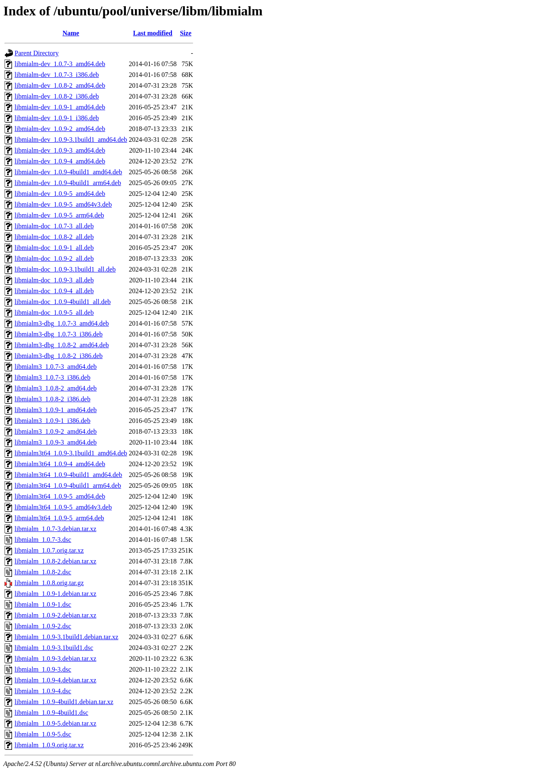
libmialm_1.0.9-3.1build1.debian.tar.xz (66, 636)
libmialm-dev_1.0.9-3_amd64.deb (60, 150)
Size (185, 33)
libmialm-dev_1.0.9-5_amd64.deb (60, 193)
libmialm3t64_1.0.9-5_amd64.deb (60, 496)
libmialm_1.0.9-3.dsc (43, 669)
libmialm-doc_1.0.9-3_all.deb (54, 280)
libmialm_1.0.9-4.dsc (43, 690)
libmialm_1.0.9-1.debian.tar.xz (55, 593)
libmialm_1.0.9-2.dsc (43, 626)
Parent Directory (37, 53)
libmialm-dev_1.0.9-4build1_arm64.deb (68, 182)
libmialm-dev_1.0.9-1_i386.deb (57, 117)
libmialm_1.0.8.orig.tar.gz (49, 582)
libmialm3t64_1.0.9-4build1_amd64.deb (68, 474)
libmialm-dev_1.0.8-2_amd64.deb (60, 85)
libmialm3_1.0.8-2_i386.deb (53, 399)
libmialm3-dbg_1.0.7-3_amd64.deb (62, 323)
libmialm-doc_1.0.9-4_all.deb (54, 290)
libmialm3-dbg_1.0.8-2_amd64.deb (62, 344)
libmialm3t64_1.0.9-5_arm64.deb (59, 517)
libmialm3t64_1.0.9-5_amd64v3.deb (63, 507)
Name (71, 33)
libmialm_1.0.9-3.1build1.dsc (54, 647)
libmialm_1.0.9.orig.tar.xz (49, 745)
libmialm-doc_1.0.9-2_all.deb (54, 258)
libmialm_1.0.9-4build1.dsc (51, 712)
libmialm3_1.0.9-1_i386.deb (53, 420)
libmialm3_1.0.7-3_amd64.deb (56, 366)
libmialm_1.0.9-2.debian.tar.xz (55, 615)
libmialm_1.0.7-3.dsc (43, 539)
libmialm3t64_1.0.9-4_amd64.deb (60, 463)
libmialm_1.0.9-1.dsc (43, 604)
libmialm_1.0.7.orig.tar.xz (49, 550)
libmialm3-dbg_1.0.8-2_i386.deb (59, 355)
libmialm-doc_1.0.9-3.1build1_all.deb (65, 269)
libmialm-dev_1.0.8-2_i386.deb (57, 96)
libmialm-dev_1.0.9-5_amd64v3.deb (63, 204)
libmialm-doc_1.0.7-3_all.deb (54, 226)
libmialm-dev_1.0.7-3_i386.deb (57, 74)
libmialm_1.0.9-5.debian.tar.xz (55, 723)
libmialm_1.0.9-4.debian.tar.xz (55, 680)
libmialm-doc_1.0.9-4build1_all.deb (63, 301)
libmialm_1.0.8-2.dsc (43, 572)
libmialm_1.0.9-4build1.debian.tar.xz (64, 701)
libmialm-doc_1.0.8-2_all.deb (54, 236)
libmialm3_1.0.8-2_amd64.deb (56, 388)
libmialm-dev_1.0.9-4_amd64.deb (60, 161)
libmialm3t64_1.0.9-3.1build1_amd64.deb (71, 453)
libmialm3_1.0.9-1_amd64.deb (56, 409)
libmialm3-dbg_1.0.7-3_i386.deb (59, 334)
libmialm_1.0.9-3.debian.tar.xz (55, 658)
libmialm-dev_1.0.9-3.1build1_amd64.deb (71, 139)
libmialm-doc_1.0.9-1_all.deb (54, 247)
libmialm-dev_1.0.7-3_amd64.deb (60, 63)
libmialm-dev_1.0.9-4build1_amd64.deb (68, 171)
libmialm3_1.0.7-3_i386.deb (53, 377)
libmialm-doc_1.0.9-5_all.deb (54, 312)
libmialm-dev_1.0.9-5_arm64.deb (59, 215)
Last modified (152, 33)
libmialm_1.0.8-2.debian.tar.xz (55, 561)
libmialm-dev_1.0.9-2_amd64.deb (60, 128)
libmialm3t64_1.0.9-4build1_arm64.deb (68, 485)
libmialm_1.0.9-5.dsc (43, 734)
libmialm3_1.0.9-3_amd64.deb (56, 442)
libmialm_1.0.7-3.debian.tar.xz (55, 528)
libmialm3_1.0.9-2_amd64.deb (56, 431)
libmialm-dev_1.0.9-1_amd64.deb (60, 107)
